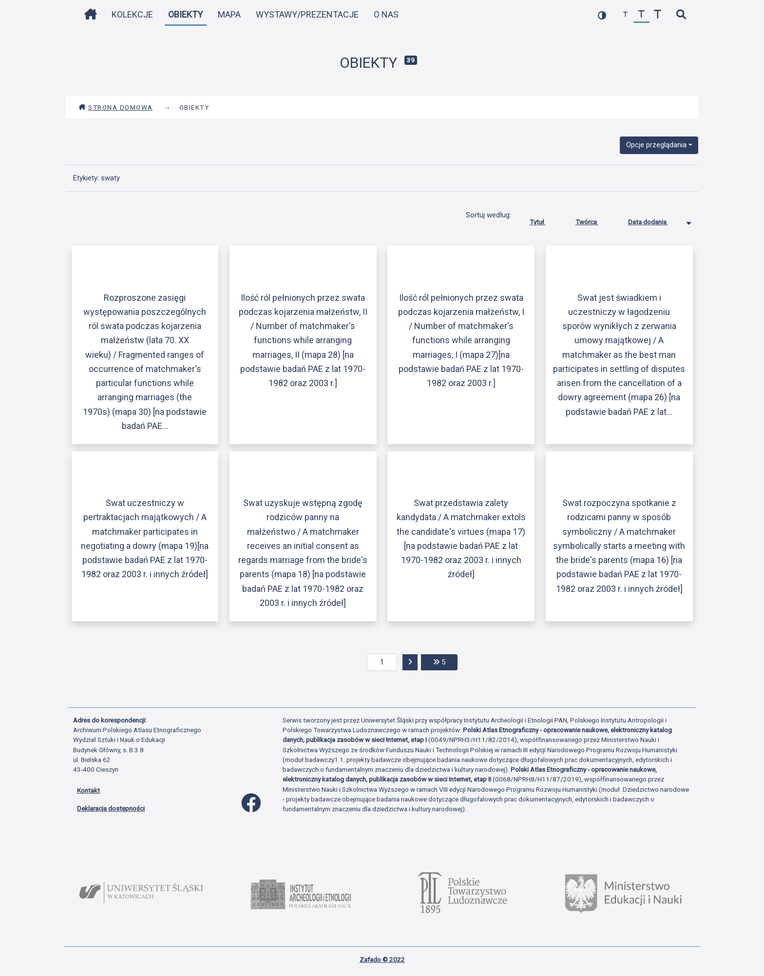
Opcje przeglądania (656, 144)
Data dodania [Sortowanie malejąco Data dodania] (655, 220)
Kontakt (88, 790)
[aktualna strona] (382, 662)
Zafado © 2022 (382, 959)
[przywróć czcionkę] (641, 15)
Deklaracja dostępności (111, 808)
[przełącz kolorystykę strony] (602, 15)
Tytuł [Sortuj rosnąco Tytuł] (545, 220)
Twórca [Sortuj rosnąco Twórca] (594, 220)
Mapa (229, 14)
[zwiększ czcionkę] (657, 15)
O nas (386, 14)
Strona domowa (116, 107)
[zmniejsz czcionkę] (625, 15)
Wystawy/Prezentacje (307, 14)
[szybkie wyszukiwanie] (681, 15)
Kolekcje (132, 14)
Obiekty (185, 14)
